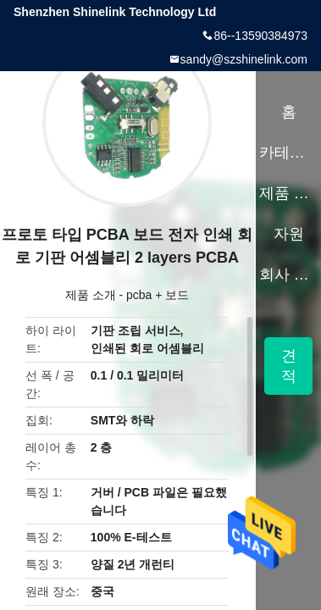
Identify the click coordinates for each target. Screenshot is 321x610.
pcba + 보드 (157, 295)
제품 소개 (90, 295)
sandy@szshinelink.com (243, 59)
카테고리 (288, 152)
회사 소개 (288, 274)
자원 (289, 233)
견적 (288, 366)
